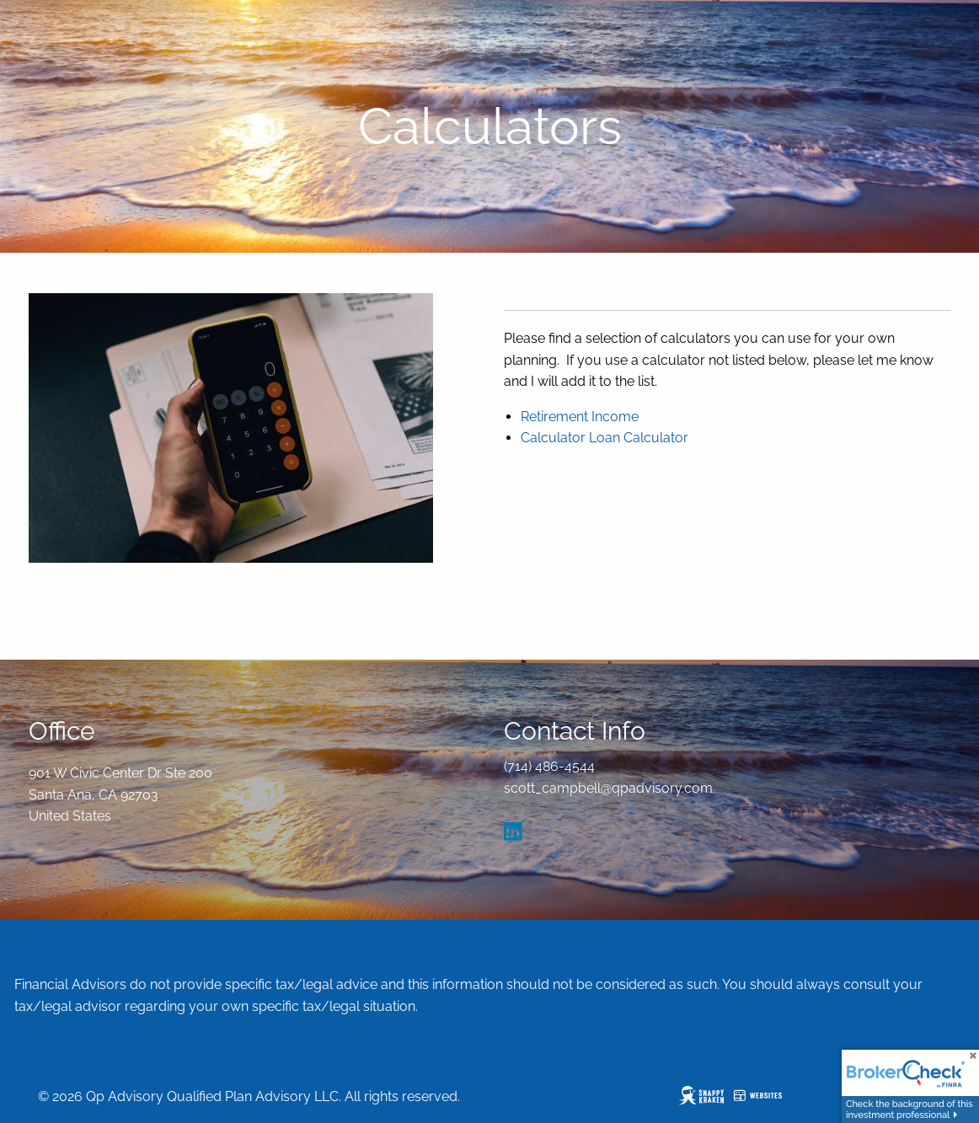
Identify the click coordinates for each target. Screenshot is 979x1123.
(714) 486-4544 (549, 766)
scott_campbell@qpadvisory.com (608, 788)
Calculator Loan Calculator (604, 438)
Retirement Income (580, 417)
